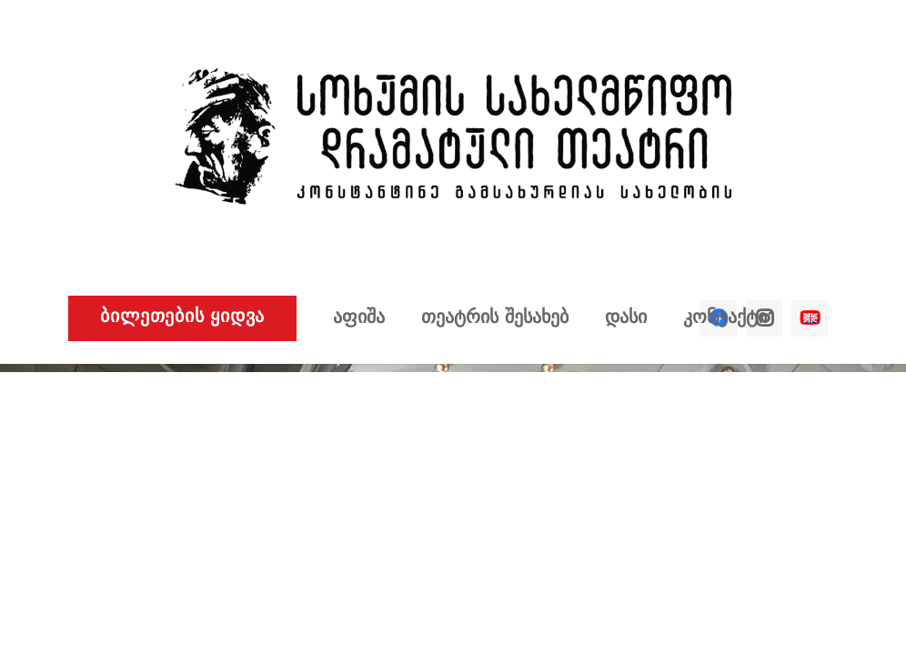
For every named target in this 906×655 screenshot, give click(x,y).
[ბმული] (453, 136)
